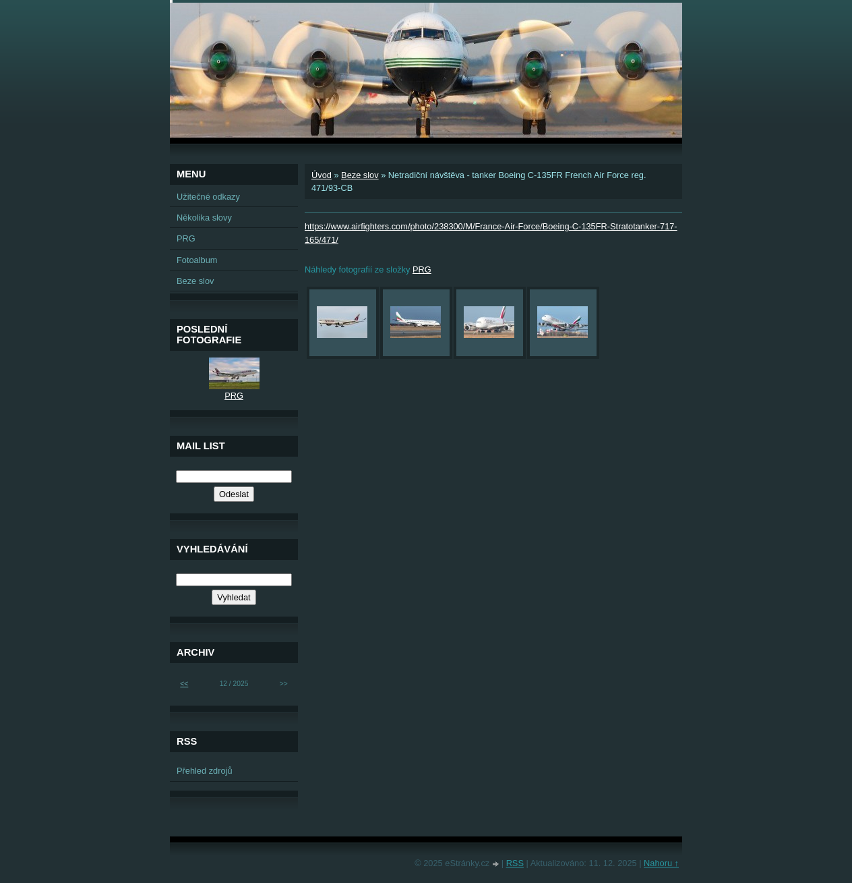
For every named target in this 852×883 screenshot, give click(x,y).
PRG (422, 269)
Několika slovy (204, 217)
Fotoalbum (197, 260)
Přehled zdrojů (205, 771)
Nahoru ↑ (661, 863)
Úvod (321, 175)
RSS (515, 863)
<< (184, 683)
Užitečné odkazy (208, 197)
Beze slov (359, 175)
